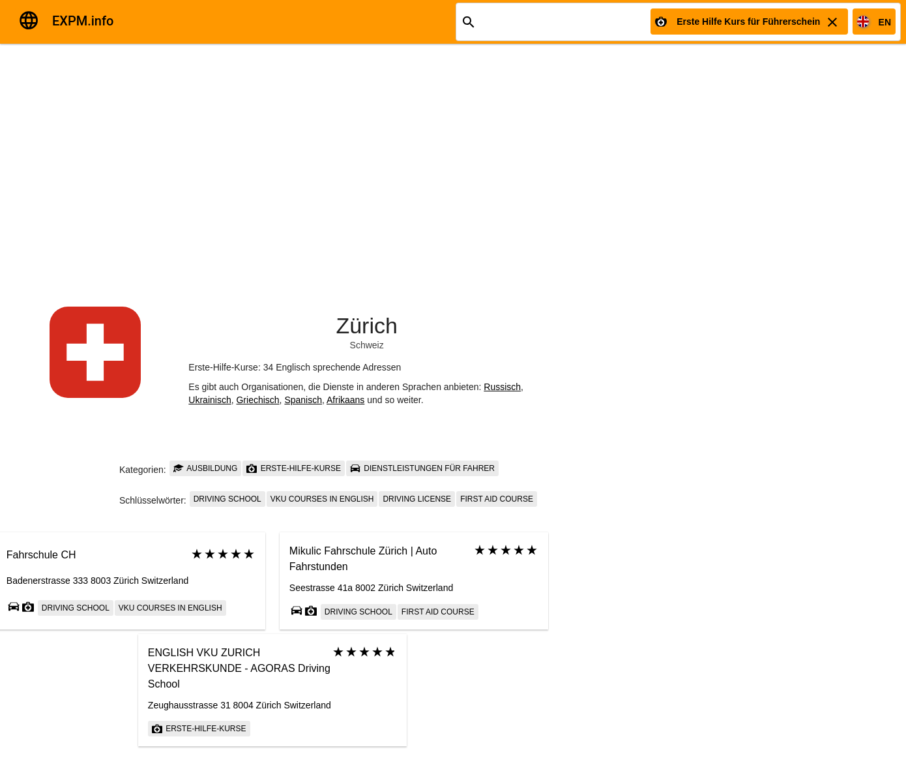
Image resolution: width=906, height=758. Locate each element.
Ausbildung (205, 468)
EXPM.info (82, 21)
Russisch (502, 387)
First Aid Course (496, 499)
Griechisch (257, 400)
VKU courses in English (322, 499)
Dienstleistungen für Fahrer (422, 468)
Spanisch (303, 400)
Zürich (366, 325)
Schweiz (367, 345)
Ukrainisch (209, 400)
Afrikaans (345, 400)
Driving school (227, 499)
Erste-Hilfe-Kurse (293, 468)
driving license (417, 499)
